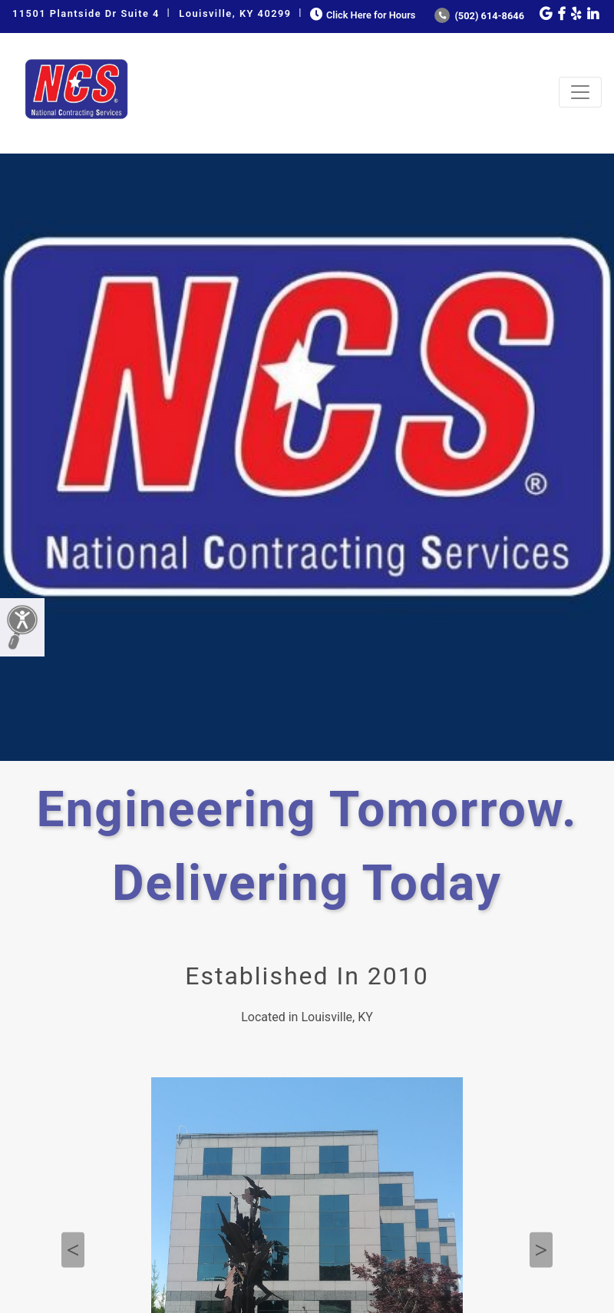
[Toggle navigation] (580, 92)
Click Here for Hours (361, 15)
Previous (72, 1250)
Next (541, 1250)
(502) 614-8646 (479, 15)
